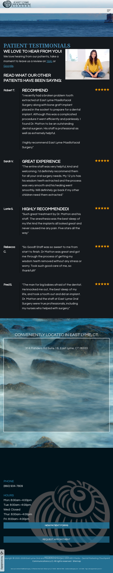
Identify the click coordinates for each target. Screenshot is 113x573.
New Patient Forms (56, 532)
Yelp (49, 61)
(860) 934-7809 (13, 486)
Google (8, 65)
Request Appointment (56, 550)
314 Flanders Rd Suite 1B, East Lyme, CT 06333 (56, 355)
